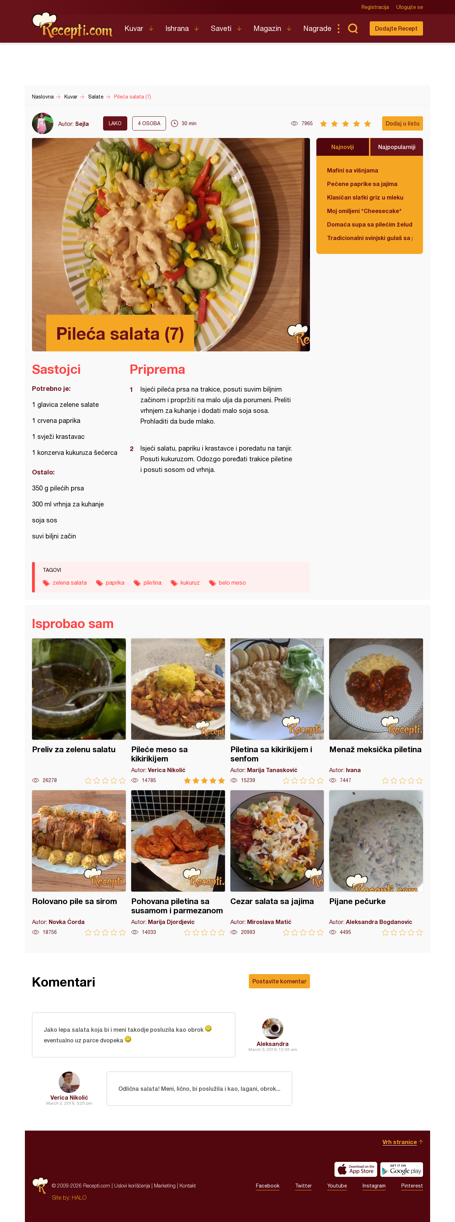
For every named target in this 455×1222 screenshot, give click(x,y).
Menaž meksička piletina (376, 711)
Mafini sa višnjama (352, 170)
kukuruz (190, 582)
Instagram (374, 1186)
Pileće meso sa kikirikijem (178, 711)
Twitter (303, 1186)
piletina (152, 582)
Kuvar (133, 28)
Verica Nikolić (69, 1097)
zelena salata (70, 582)
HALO (79, 1197)
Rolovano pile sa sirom (79, 863)
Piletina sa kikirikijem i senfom (277, 711)
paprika (115, 582)
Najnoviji (342, 146)
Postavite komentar (279, 981)
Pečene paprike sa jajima (362, 183)
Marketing (165, 1186)
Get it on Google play (401, 1169)
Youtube (337, 1186)
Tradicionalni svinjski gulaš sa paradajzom (369, 237)
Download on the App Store (355, 1169)
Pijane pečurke (376, 863)
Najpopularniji (397, 146)
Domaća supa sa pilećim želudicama (369, 224)
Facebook (267, 1186)
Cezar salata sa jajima (277, 863)
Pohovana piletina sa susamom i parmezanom (178, 863)
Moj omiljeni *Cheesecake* (364, 210)
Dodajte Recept (396, 28)
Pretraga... (353, 28)
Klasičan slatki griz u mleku (365, 197)
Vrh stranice (399, 1141)
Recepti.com (73, 25)
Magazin (267, 28)
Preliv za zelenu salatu (79, 711)
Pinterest (412, 1186)
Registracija (375, 7)
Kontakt (188, 1186)
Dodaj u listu (402, 123)
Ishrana (177, 28)
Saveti (221, 28)
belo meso (232, 582)
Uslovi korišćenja (132, 1186)
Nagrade (317, 28)
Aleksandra (273, 1043)
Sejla (82, 123)
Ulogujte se (409, 7)
